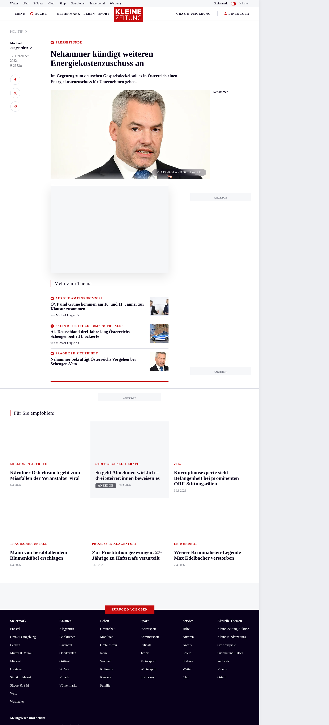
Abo (26, 3)
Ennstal (15, 461)
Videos (222, 501)
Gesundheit (107, 461)
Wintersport (149, 501)
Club (51, 3)
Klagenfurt (66, 461)
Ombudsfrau (108, 477)
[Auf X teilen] (15, 93)
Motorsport (148, 493)
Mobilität (106, 469)
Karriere (105, 510)
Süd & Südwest (20, 510)
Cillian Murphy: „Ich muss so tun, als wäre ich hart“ (53, 565)
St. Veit (64, 501)
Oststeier (16, 501)
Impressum (18, 594)
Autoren (188, 469)
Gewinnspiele (226, 477)
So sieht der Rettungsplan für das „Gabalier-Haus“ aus (54, 571)
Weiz (13, 526)
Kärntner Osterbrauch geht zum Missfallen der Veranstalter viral (61, 577)
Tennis (145, 485)
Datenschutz (49, 594)
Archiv (187, 477)
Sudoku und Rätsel (230, 485)
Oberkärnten (67, 485)
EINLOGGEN (236, 14)
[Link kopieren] (15, 106)
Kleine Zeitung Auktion (233, 461)
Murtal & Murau (21, 485)
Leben (89, 13)
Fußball (146, 477)
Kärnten (244, 3)
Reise (104, 485)
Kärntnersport (150, 469)
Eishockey (148, 510)
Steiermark (68, 13)
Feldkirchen (67, 469)
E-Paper (38, 3)
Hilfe (186, 461)
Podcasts (223, 493)
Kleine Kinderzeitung (231, 469)
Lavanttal (65, 477)
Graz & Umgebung (193, 13)
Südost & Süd (19, 518)
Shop (62, 3)
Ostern (221, 510)
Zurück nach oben (130, 441)
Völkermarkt (68, 518)
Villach (64, 510)
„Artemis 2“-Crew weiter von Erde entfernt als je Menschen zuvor (62, 558)
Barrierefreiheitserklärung (80, 594)
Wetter (14, 3)
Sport (104, 13)
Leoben (15, 477)
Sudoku (188, 493)
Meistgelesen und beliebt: (28, 550)
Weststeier (17, 534)
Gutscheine (78, 3)
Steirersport (148, 461)
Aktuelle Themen (229, 453)
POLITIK (18, 31)
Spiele (187, 485)
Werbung (115, 3)
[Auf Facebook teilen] (15, 80)
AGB (33, 594)
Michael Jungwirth (67, 315)
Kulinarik (106, 501)
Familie (105, 518)
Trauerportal (97, 3)
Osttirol (64, 493)
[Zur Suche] (38, 14)
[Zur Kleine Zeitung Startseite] (129, 16)
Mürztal (15, 493)
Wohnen (105, 493)
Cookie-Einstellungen (118, 594)
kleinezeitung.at (33, 609)
